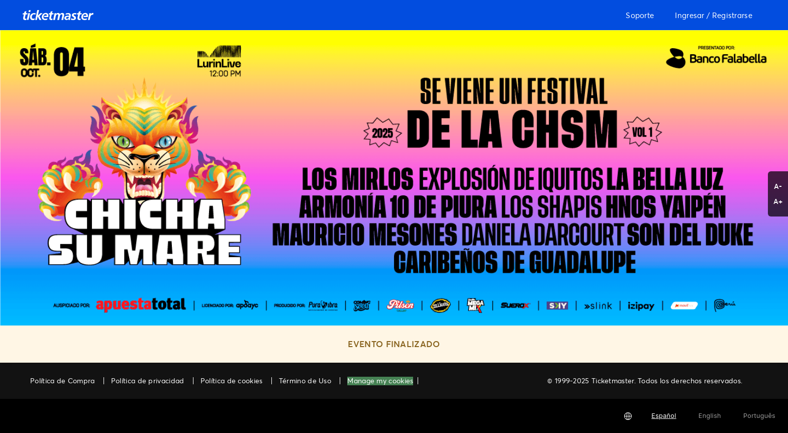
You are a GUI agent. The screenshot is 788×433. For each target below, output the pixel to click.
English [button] (710, 415)
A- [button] (778, 186)
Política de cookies (232, 380)
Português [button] (759, 415)
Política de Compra (62, 380)
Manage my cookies (380, 381)
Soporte (640, 15)
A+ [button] (778, 201)
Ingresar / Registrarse (713, 15)
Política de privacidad (147, 380)
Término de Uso (305, 380)
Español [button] (663, 415)
